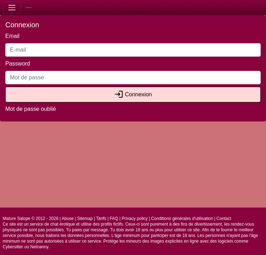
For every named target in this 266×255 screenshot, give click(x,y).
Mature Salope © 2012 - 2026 (31, 218)
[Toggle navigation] (12, 7)
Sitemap (85, 218)
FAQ (114, 218)
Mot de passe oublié (30, 109)
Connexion (133, 94)
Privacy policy (135, 218)
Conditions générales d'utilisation (182, 218)
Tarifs (101, 218)
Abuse (68, 218)
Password (17, 64)
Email (12, 36)
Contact (223, 218)
